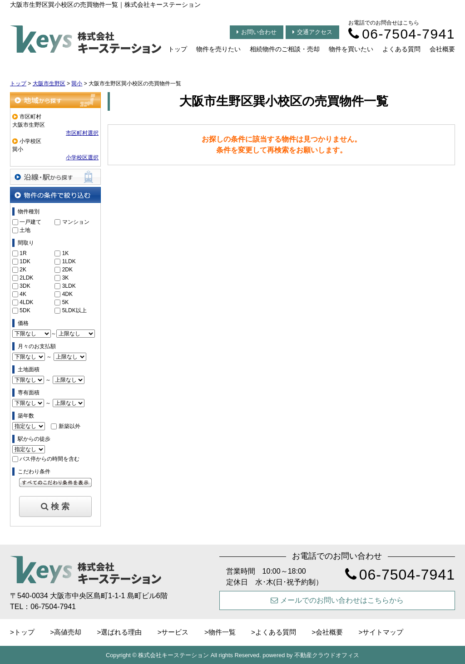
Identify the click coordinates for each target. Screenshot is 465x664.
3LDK (69, 286)
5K (65, 302)
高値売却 (67, 632)
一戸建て (30, 222)
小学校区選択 (82, 157)
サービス (174, 632)
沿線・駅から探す (55, 177)
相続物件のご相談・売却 (285, 49)
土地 (25, 230)
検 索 (55, 506)
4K (23, 294)
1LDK (69, 261)
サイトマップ (382, 632)
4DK (67, 294)
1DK (25, 261)
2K (23, 269)
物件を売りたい (218, 49)
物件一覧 (222, 632)
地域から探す (55, 100)
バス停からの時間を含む (49, 459)
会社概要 (442, 49)
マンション (75, 222)
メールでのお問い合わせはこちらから (337, 600)
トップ (177, 49)
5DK (25, 310)
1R (23, 253)
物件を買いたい (351, 49)
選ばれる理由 (121, 632)
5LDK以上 (74, 310)
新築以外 (69, 426)
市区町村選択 (82, 133)
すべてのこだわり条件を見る (55, 482)
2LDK (26, 278)
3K (65, 278)
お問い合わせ (257, 32)
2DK (67, 269)
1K (65, 253)
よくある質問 (401, 49)
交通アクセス (312, 32)
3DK (25, 286)
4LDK (26, 302)
